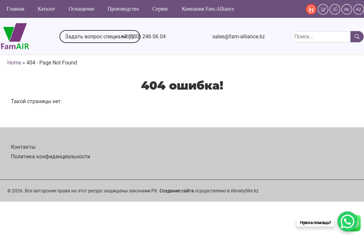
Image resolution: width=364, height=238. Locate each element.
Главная (15, 9)
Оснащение (81, 9)
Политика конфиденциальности (50, 156)
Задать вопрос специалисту (99, 36)
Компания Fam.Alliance (208, 9)
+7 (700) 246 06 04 (143, 36)
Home (14, 63)
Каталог (46, 9)
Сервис (160, 9)
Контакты (23, 147)
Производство (123, 9)
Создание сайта (177, 190)
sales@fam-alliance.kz (238, 36)
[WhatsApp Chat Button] (347, 221)
